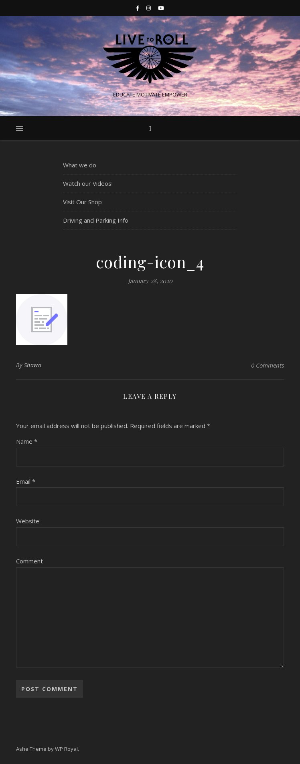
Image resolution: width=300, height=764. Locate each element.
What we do (79, 165)
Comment (29, 561)
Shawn (33, 365)
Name (26, 441)
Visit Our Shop (82, 202)
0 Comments (267, 365)
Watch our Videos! (88, 183)
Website (27, 521)
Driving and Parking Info (95, 220)
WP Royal (66, 748)
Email (25, 481)
